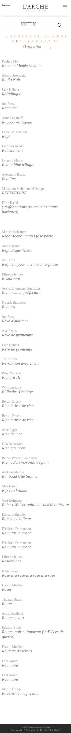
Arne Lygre (9, 430)
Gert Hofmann (12, 500)
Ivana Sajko (10, 571)
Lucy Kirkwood (12, 146)
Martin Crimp (11, 689)
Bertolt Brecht (11, 401)
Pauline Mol (10, 61)
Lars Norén (9, 661)
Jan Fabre (8, 260)
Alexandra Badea (13, 174)
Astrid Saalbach (12, 613)
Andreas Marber (13, 472)
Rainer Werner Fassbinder (19, 458)
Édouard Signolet (14, 514)
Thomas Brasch (12, 599)
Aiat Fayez (9, 331)
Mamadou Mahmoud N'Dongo (23, 189)
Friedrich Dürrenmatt (16, 529)
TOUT (56, 41)
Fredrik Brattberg (14, 302)
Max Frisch (10, 486)
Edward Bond (11, 627)
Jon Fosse (8, 104)
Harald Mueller (12, 585)
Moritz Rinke (11, 246)
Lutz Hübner (10, 90)
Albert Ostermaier (14, 75)
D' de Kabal (10, 203)
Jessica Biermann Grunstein (21, 288)
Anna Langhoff (12, 118)
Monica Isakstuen (14, 232)
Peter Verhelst (11, 373)
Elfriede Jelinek (12, 274)
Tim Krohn (9, 359)
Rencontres (6, 5)
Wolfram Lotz (11, 387)
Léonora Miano (12, 160)
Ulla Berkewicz (12, 444)
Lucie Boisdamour (14, 132)
